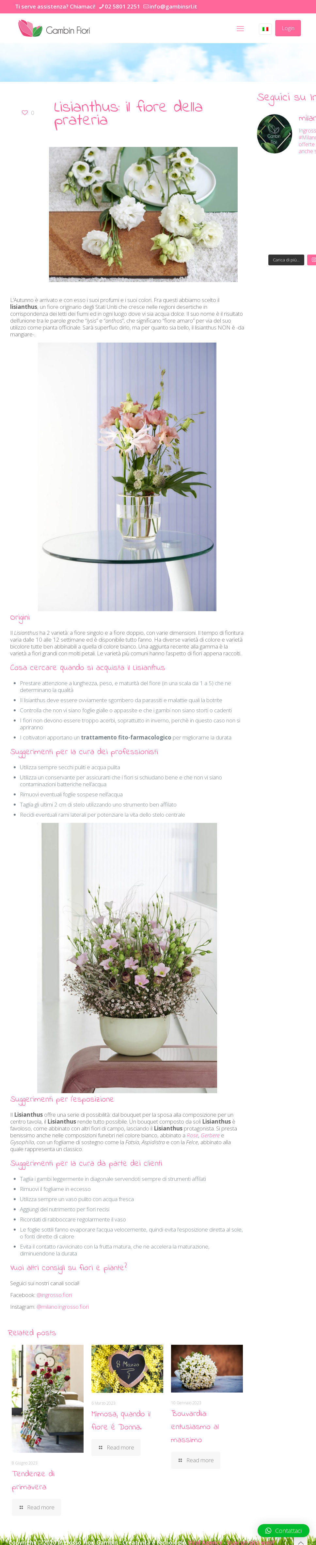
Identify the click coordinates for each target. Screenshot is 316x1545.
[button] (283, 1530)
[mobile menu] (240, 28)
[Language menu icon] (265, 29)
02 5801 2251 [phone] (122, 6)
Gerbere (210, 1135)
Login (288, 28)
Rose (192, 1135)
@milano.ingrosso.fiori (63, 1306)
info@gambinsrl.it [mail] (173, 6)
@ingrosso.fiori (54, 1295)
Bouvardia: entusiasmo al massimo (195, 1427)
